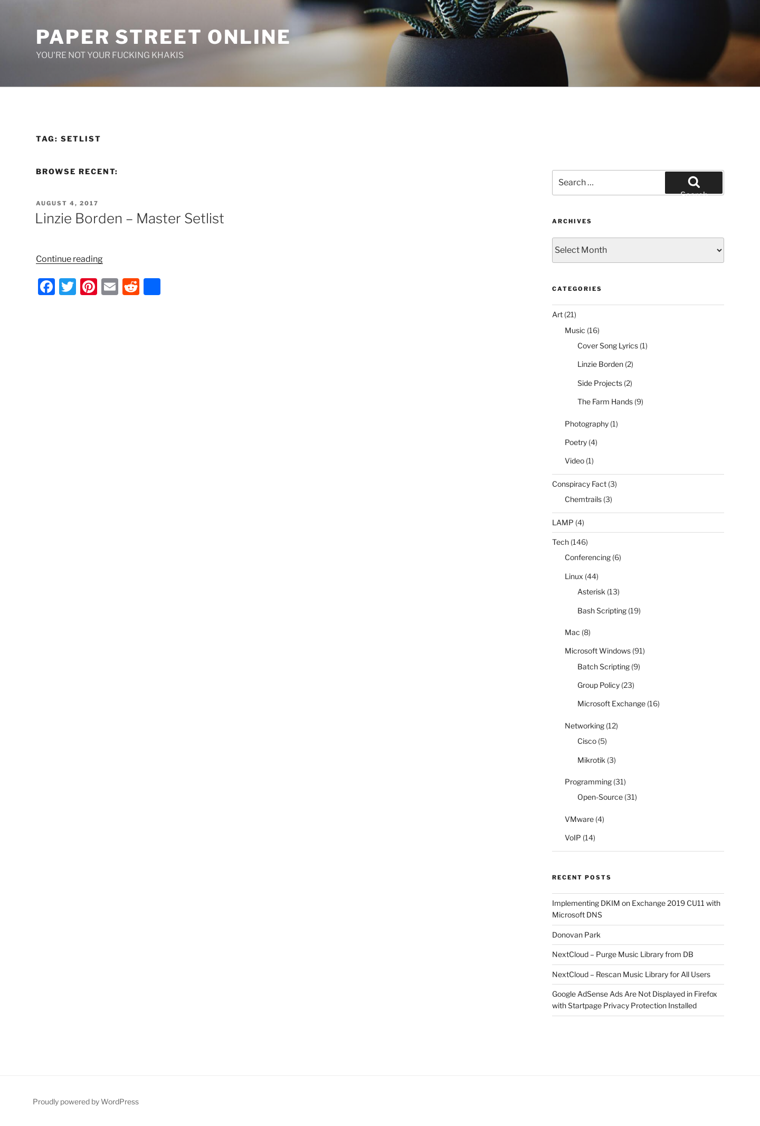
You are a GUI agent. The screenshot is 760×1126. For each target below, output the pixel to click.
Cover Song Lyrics (607, 345)
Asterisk (591, 591)
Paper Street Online (163, 37)
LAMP (563, 522)
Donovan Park (576, 934)
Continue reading (69, 259)
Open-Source (600, 796)
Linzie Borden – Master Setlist (129, 218)
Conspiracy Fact (579, 483)
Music (575, 330)
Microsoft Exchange (611, 703)
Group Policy (598, 684)
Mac (572, 632)
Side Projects (599, 383)
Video (574, 460)
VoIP (573, 837)
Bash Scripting (601, 610)
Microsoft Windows (598, 650)
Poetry (576, 442)
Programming (588, 781)
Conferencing (588, 557)
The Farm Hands (605, 401)
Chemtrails (583, 499)
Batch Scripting (603, 666)
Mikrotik (591, 759)
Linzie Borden (600, 363)
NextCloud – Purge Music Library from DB (623, 954)
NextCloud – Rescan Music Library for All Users (631, 974)
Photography (587, 423)
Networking (584, 725)
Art (557, 314)
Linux (574, 576)
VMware (579, 819)
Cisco (586, 740)
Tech (560, 541)
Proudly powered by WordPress (86, 1101)
